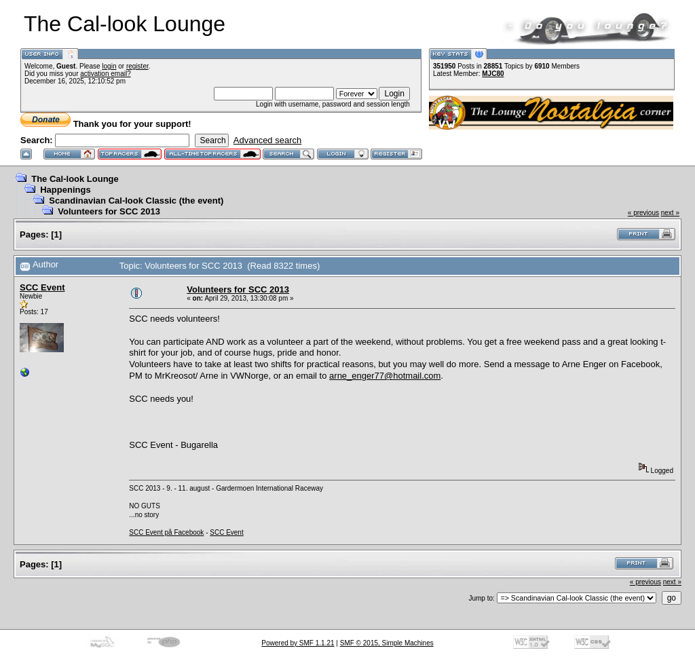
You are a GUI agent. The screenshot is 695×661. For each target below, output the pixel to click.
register (137, 66)
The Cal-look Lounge (75, 179)
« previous (643, 212)
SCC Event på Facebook (166, 532)
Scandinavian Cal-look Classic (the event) (136, 200)
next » (670, 212)
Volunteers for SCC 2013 (109, 211)
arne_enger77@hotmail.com (384, 376)
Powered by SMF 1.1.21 (297, 643)
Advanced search (267, 140)
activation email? (105, 73)
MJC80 (493, 73)
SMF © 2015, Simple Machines (387, 643)
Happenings (65, 190)
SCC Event (42, 287)
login (109, 66)
